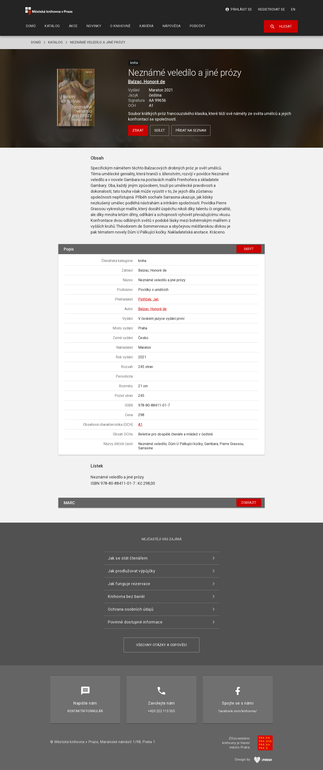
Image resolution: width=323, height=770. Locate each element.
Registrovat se (271, 9)
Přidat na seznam (191, 130)
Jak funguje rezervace (129, 583)
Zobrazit (248, 502)
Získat (138, 130)
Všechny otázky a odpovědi (161, 645)
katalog (55, 42)
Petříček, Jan (148, 299)
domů (36, 42)
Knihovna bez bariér (126, 596)
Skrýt (249, 249)
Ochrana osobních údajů (130, 609)
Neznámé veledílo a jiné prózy (97, 42)
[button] (75, 98)
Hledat (281, 26)
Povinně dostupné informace (135, 622)
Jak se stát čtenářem (128, 558)
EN (293, 9)
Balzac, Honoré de (146, 81)
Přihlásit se (238, 9)
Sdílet (159, 130)
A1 (140, 424)
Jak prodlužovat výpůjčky (131, 571)
